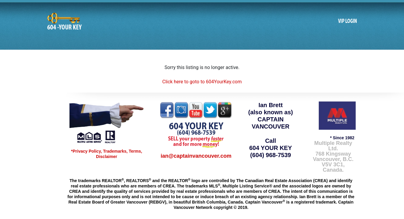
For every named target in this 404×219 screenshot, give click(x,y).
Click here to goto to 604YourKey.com (202, 82)
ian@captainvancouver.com (196, 156)
